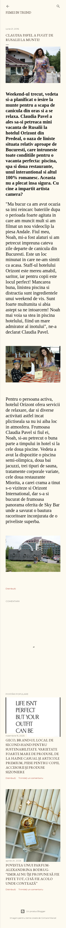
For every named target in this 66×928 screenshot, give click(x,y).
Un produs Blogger (33, 911)
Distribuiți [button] (11, 588)
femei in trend (18, 13)
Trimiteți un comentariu (30, 778)
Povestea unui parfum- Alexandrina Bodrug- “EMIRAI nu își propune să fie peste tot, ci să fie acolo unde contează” (32, 874)
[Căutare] (58, 5)
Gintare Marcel (48, 918)
